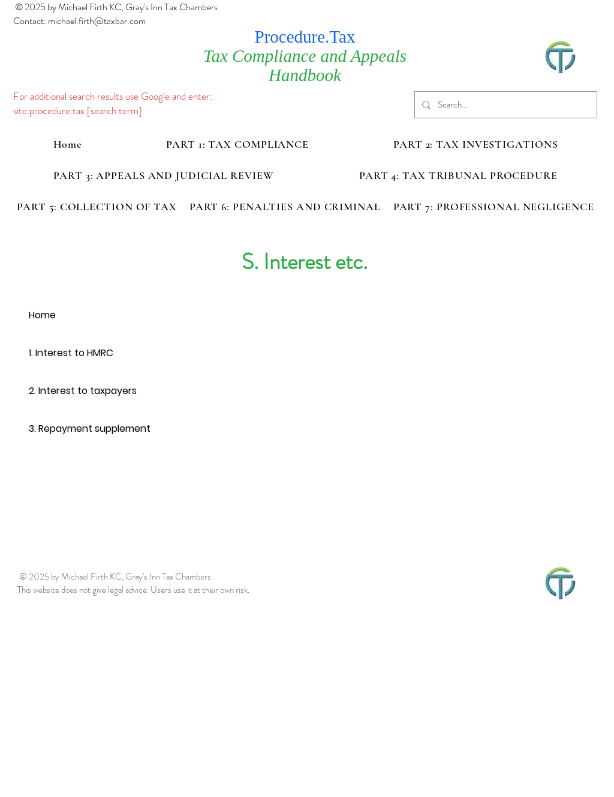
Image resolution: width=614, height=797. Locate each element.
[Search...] (504, 105)
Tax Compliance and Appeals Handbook (305, 65)
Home (42, 315)
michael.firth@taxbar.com (97, 21)
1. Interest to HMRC (71, 353)
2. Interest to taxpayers (83, 391)
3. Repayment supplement (90, 428)
